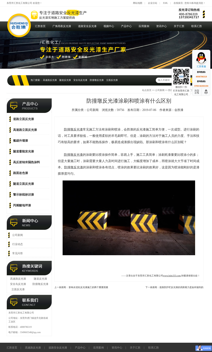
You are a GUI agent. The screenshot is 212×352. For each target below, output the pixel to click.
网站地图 (137, 3)
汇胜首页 (40, 26)
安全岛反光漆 (80, 80)
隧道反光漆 (65, 80)
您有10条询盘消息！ (195, 3)
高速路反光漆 (50, 80)
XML (165, 3)
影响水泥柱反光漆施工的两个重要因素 (88, 287)
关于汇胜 (179, 26)
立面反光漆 (112, 80)
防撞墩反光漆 (97, 80)
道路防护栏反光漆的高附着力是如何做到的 (181, 287)
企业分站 (152, 3)
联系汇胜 (196, 26)
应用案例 (144, 26)
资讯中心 (161, 26)
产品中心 (126, 26)
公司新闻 (159, 90)
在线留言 (178, 3)
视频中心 (109, 26)
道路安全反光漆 (87, 26)
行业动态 (17, 244)
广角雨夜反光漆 (62, 26)
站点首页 (146, 90)
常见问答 (17, 253)
